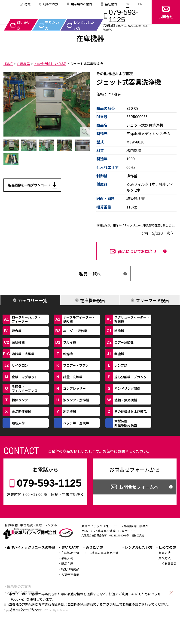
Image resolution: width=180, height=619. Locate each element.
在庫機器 (23, 63)
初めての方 (50, 4)
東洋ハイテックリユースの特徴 (31, 547)
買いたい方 (70, 547)
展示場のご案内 (81, 4)
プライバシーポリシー (25, 609)
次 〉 (170, 233)
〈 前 (143, 233)
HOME (8, 63)
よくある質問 (168, 563)
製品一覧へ (90, 274)
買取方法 (165, 558)
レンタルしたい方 (139, 547)
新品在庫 (67, 563)
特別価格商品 (70, 569)
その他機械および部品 (50, 63)
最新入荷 (67, 558)
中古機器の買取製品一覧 (102, 553)
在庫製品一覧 (70, 553)
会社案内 (111, 4)
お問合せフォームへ (138, 487)
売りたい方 (94, 547)
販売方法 (165, 553)
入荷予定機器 (70, 574)
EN (140, 4)
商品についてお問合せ (137, 251)
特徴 (27, 4)
